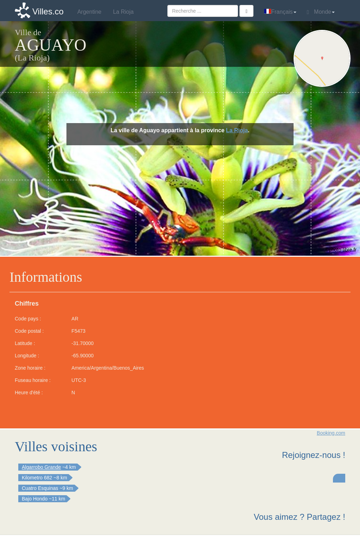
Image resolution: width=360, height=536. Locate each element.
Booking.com (331, 433)
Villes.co (48, 11)
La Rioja (237, 130)
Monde (321, 12)
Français (280, 12)
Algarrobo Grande (41, 467)
